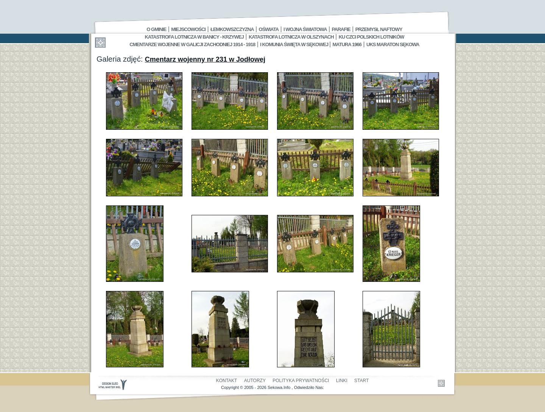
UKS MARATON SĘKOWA (392, 44)
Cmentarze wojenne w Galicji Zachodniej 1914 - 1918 (192, 44)
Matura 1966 (347, 44)
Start (361, 380)
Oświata (269, 29)
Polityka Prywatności (300, 380)
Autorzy (255, 380)
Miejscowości (188, 29)
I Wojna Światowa (305, 29)
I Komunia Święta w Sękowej (294, 44)
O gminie (156, 29)
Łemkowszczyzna (232, 29)
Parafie (341, 29)
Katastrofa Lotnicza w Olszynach (291, 37)
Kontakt (226, 380)
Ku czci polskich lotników (371, 37)
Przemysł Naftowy (378, 29)
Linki (341, 380)
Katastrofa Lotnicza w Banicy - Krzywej (194, 37)
